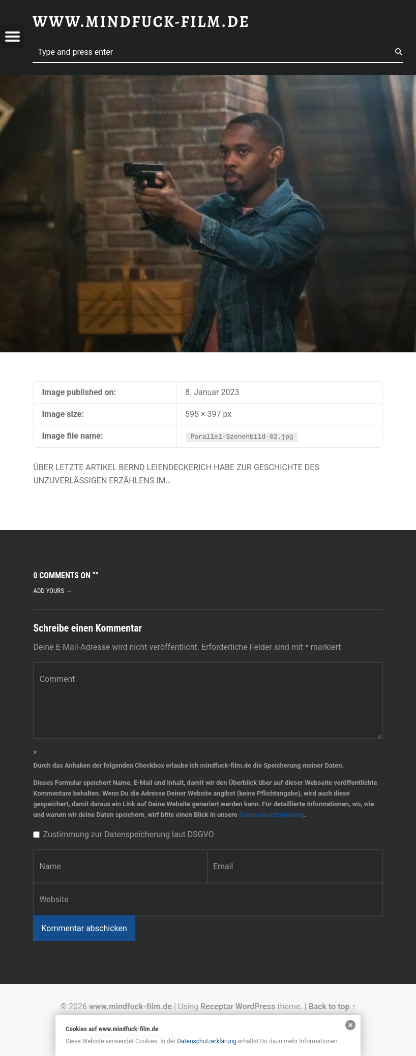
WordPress (255, 1006)
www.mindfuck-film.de (130, 1006)
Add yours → (52, 591)
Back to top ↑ (331, 1006)
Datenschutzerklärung (271, 814)
